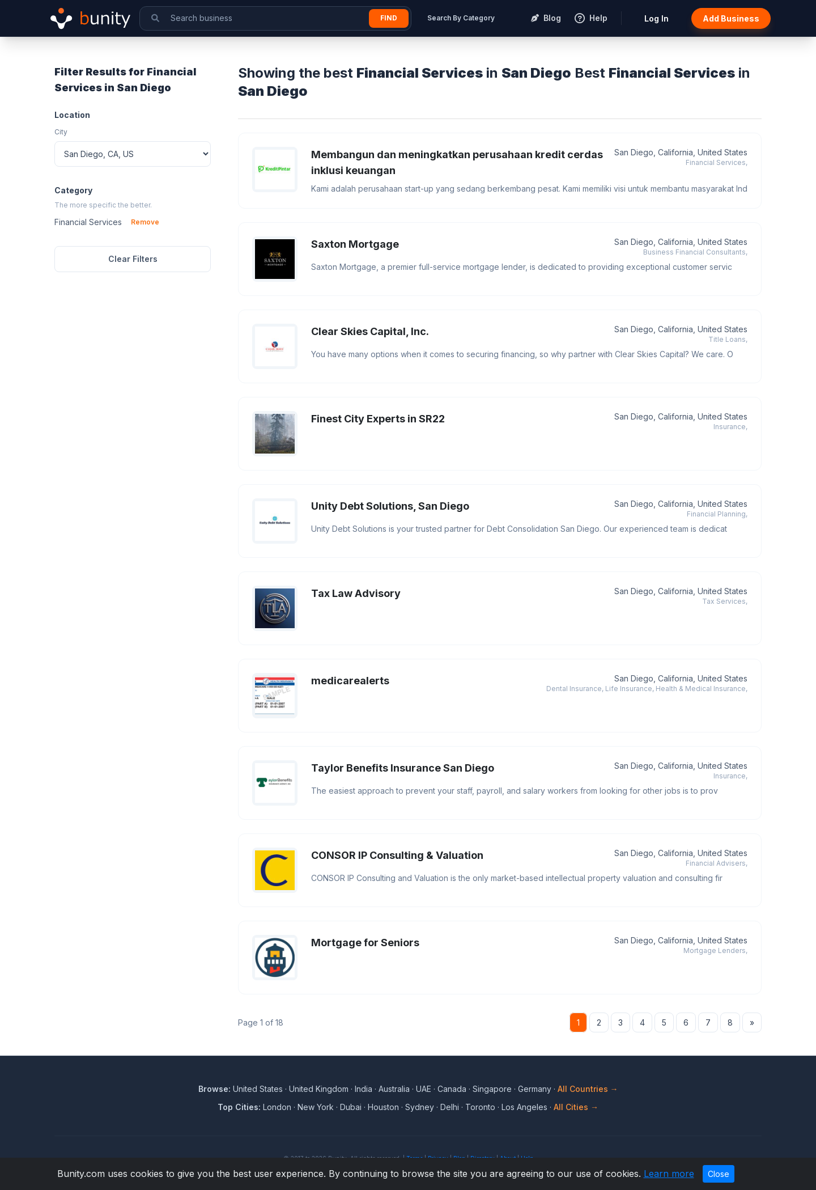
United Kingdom (318, 1089)
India (363, 1089)
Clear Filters (133, 259)
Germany (534, 1089)
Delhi (449, 1107)
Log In (656, 18)
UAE (423, 1089)
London (277, 1107)
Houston (383, 1107)
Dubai (351, 1107)
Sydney (419, 1107)
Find (388, 18)
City (60, 132)
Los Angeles (524, 1107)
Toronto (480, 1107)
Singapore (492, 1089)
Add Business (731, 18)
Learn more (669, 1173)
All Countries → (588, 1089)
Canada (451, 1089)
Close (718, 1174)
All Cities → (576, 1107)
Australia (394, 1089)
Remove (145, 222)
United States (258, 1089)
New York (316, 1107)
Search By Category (461, 18)
